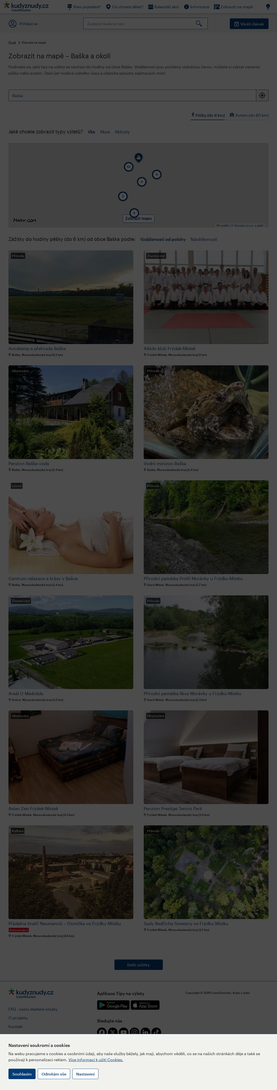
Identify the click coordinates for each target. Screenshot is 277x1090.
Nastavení (85, 1074)
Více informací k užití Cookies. (95, 1059)
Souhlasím (22, 1074)
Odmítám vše (54, 1074)
